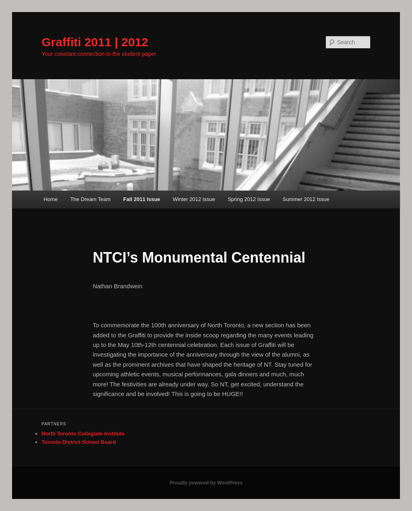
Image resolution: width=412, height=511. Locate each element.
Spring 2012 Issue (249, 199)
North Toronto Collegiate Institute (82, 434)
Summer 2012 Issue (305, 199)
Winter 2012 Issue (194, 199)
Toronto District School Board (78, 442)
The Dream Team (90, 199)
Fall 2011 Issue (141, 199)
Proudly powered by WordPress (205, 483)
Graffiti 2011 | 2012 (94, 42)
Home (50, 199)
